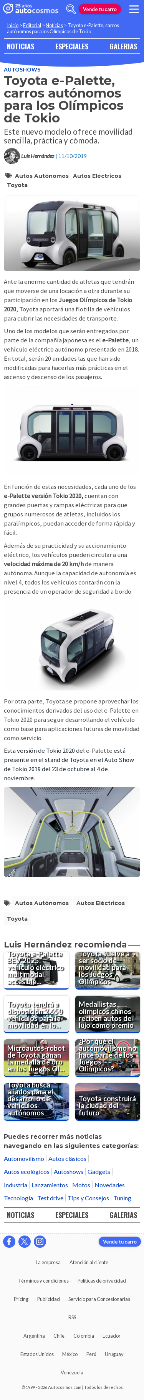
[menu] (134, 9)
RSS (72, 1317)
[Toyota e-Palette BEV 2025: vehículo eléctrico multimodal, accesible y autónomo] (36, 971)
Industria (15, 1184)
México (70, 1354)
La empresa (48, 1262)
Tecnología (18, 1197)
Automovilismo (24, 1158)
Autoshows (22, 69)
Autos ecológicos (27, 1171)
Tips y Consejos (88, 1197)
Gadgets (99, 1171)
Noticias (54, 25)
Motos (81, 1184)
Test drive (50, 1197)
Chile (59, 1336)
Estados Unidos (37, 1354)
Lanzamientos (49, 1184)
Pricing (21, 1299)
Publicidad (48, 1299)
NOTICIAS (20, 46)
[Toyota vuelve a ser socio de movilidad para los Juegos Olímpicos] (108, 971)
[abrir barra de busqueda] (71, 9)
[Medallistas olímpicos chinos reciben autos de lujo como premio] (108, 1014)
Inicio (12, 25)
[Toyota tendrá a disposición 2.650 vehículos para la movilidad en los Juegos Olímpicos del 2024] (36, 1014)
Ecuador (112, 1336)
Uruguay (114, 1354)
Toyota (17, 185)
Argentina (34, 1336)
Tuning (122, 1197)
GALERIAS (123, 46)
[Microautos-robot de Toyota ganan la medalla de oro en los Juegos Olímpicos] (36, 1058)
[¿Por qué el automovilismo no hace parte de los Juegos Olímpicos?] (108, 1058)
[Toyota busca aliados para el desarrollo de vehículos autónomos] (36, 1102)
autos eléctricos (97, 176)
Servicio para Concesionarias (99, 1299)
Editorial (32, 25)
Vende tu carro (100, 9)
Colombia (83, 1336)
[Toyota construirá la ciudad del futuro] (108, 1102)
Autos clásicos (67, 1158)
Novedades (109, 1184)
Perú (91, 1354)
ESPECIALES (71, 46)
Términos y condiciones (43, 1281)
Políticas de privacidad (102, 1281)
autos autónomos (42, 176)
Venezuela (72, 1372)
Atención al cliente (89, 1262)
